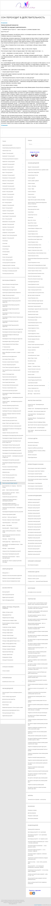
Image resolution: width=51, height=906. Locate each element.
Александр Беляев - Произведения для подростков (36, 414)
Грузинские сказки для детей (34, 521)
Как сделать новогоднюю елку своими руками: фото (37, 781)
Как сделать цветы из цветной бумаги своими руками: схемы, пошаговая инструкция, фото (37, 603)
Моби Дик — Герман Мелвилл (8, 548)
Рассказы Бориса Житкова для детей (10, 385)
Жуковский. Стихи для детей (8, 156)
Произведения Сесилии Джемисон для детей (12, 453)
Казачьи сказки (31, 374)
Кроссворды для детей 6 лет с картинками (37, 832)
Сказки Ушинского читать (33, 255)
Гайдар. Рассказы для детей (8, 295)
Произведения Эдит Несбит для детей (10, 341)
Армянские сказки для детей (34, 529)
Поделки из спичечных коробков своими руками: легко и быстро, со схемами (38, 709)
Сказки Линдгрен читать (33, 242)
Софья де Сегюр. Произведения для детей (11, 551)
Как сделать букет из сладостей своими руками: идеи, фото (38, 640)
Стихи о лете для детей (7, 257)
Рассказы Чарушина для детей (9, 364)
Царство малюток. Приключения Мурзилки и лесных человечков (37, 203)
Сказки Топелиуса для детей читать (35, 303)
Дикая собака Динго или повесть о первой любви (11, 353)
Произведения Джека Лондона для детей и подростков (11, 301)
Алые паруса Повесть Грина (8, 359)
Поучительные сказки (32, 319)
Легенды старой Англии (7, 654)
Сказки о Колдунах (32, 197)
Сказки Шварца (31, 341)
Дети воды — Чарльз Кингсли (34, 393)
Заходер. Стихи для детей (7, 183)
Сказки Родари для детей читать (35, 380)
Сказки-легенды (31, 183)
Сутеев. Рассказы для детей (8, 477)
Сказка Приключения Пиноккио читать (36, 273)
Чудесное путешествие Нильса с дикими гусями (38, 169)
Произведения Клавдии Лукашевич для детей (12, 438)
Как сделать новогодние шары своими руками (37, 777)
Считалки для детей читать (8, 273)
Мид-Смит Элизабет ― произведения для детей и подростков (12, 456)
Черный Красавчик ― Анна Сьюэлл (9, 522)
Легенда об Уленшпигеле (7, 660)
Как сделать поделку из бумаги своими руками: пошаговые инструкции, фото (38, 644)
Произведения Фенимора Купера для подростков (10, 321)
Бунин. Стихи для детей (7, 208)
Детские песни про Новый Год (8, 699)
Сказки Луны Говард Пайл (33, 172)
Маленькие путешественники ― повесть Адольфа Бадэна (11, 557)
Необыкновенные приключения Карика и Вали (38, 268)
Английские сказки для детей (34, 499)
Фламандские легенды (7, 657)
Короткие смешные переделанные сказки (11, 581)
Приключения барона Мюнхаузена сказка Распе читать (38, 259)
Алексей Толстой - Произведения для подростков (36, 405)
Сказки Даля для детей (33, 225)
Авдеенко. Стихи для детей (8, 238)
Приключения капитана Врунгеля (9, 376)
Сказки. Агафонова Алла (33, 388)
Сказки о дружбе (31, 177)
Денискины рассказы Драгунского (9, 356)
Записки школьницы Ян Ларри (8, 469)
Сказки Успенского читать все (34, 369)
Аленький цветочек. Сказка (33, 355)
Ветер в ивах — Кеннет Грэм (34, 390)
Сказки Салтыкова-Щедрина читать (35, 236)
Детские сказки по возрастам (34, 295)
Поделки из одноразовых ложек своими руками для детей (38, 754)
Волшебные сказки (32, 360)
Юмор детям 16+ (6, 572)
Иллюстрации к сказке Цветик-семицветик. (37, 468)
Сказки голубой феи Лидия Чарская (35, 300)
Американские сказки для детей (35, 535)
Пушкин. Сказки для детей (33, 167)
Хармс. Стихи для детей (7, 229)
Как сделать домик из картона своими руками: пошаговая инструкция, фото (37, 620)
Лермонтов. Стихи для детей (8, 161)
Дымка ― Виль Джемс (7, 525)
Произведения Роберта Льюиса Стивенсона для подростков (12, 317)
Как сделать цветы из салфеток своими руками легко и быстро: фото (38, 636)
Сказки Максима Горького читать (35, 322)
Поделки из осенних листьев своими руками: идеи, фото (37, 732)
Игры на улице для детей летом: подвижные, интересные (37, 883)
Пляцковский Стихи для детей (8, 188)
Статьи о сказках (6, 670)
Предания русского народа (8, 617)
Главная (4, 141)
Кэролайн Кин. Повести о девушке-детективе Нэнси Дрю (12, 561)
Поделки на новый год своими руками (36, 784)
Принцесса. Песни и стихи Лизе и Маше (10, 268)
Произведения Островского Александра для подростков (11, 429)
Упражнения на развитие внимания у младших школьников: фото (38, 858)
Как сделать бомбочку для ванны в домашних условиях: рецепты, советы (37, 739)
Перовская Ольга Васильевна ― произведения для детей (12, 508)
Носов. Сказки (31, 352)
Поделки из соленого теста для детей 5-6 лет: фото (37, 689)
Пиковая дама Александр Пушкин (9, 289)
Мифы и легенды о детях (7, 612)
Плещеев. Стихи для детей (8, 213)
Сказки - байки (31, 188)
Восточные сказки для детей (34, 505)
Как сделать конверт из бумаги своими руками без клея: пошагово (37, 664)
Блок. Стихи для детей (7, 218)
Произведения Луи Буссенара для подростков (12, 331)
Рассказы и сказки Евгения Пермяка (10, 466)
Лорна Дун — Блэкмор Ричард (8, 538)
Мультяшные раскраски (33, 818)
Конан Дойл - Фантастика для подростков (37, 411)
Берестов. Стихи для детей (8, 180)
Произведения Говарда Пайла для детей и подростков (11, 394)
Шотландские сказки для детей (34, 532)
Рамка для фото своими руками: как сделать (37, 735)
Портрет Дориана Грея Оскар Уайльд (10, 344)
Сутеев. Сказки (31, 363)
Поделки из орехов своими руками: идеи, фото (38, 760)
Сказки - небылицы (32, 186)
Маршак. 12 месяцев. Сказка (34, 366)
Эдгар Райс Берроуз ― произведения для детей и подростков (12, 398)
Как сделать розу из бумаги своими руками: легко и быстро (37, 716)
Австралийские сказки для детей (35, 543)
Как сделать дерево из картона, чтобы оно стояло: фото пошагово (37, 616)
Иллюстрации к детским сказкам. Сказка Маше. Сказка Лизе (38, 480)
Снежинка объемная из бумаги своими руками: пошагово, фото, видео (38, 743)
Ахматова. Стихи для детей (8, 227)
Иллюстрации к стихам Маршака (35, 483)
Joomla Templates (37, 904)
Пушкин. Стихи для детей (7, 153)
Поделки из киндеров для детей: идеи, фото (37, 746)
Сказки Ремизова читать (33, 298)
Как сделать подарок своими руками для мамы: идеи (38, 724)
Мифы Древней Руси (6, 614)
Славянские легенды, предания (9, 627)
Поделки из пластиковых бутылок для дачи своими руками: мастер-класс (37, 693)
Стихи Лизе (4, 243)
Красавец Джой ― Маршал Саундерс (10, 528)
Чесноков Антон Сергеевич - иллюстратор (37, 799)
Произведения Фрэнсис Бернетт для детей (11, 447)
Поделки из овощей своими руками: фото (36, 757)
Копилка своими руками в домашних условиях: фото (38, 685)
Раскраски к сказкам (32, 810)
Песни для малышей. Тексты (8, 712)
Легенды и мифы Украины (7, 629)
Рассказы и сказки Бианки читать (9, 387)
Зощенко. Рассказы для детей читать (10, 432)
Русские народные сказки (33, 371)
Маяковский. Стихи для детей (8, 221)
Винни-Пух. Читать (32, 220)
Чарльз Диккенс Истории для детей (9, 379)
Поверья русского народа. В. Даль (9, 620)
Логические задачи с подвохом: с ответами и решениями (37, 854)
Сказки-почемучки (32, 191)
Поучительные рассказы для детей (9, 390)
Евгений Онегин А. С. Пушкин (8, 287)
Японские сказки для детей (33, 510)
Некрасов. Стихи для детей (8, 205)
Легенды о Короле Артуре (7, 635)
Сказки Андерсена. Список (33, 333)
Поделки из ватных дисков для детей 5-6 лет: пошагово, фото (37, 648)
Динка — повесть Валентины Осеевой (10, 490)
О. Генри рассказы (6, 346)
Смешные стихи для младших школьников (11, 578)
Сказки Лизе (30, 217)
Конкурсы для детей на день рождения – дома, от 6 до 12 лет (38, 874)
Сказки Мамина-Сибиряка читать (35, 228)
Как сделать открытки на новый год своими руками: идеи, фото (37, 788)
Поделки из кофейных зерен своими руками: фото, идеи (37, 660)
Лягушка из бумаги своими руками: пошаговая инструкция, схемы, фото (37, 668)
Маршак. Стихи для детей (7, 167)
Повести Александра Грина (8, 374)
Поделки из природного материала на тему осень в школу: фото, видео (37, 728)
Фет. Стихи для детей (6, 202)
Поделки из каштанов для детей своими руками (38, 771)
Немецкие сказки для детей (34, 507)
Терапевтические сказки (33, 314)
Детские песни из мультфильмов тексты (10, 710)
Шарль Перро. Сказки (32, 358)
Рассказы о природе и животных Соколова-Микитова (11, 414)
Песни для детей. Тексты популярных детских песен (12, 693)
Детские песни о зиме (7, 702)
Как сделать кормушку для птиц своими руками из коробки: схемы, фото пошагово (38, 607)
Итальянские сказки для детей (34, 524)
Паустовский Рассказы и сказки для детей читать (11, 371)
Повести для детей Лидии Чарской (9, 483)
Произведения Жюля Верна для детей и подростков (10, 305)
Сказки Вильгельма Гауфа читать (35, 239)
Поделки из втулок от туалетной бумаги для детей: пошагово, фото (37, 672)
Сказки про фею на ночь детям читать (36, 292)
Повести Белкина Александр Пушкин (10, 284)
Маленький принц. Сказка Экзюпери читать (37, 253)
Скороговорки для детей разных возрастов (11, 147)
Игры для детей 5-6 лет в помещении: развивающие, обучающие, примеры (36, 866)
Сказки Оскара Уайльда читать (34, 247)
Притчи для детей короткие (8, 594)
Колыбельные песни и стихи (8, 681)
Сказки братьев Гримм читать (34, 336)
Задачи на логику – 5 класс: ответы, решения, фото (37, 862)
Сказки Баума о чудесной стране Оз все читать (38, 309)
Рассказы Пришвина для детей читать (10, 405)
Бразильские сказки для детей (34, 546)
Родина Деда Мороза (32, 457)
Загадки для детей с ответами (8, 265)
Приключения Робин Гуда (7, 651)
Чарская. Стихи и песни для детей (9, 235)
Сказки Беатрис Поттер (33, 175)
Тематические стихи (6, 150)
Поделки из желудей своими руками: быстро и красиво (37, 750)
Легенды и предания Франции (8, 649)
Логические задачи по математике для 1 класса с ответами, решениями (38, 842)
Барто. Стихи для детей (7, 172)
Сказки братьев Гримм (32, 382)
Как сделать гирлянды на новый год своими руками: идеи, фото (37, 774)
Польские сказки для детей (33, 548)
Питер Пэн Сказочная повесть (34, 276)
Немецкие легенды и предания (9, 646)
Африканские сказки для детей (34, 551)
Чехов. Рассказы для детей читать (9, 417)
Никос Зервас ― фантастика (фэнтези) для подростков (37, 431)
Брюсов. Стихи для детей (7, 199)
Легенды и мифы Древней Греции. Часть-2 (11, 640)
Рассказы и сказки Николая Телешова (10, 361)
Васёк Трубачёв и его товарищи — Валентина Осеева (12, 486)
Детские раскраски (32, 813)
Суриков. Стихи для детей (7, 210)
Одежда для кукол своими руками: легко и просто (37, 697)
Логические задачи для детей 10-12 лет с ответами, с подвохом (36, 850)
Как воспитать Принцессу (33, 442)
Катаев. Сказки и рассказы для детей (36, 344)
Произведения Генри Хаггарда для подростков (12, 338)
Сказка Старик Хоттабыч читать (35, 270)
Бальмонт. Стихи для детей (8, 194)
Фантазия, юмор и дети (33, 445)
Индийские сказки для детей (34, 537)
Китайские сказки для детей (34, 513)
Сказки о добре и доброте (33, 180)
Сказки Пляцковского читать (34, 262)
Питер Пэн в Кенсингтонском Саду (35, 278)
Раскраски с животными (33, 815)
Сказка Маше (31, 212)
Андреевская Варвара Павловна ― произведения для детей (9, 500)
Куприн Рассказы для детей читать (9, 420)
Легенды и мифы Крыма (7, 632)
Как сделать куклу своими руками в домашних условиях (37, 763)
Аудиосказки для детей (7, 145)
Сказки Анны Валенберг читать (34, 244)
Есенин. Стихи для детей (7, 191)
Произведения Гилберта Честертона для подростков (11, 313)
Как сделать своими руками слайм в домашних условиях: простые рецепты (38, 611)
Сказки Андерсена (32, 330)
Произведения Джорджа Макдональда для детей (11, 463)
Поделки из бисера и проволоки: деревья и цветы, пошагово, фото (37, 656)
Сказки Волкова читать (33, 231)
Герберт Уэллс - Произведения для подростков (38, 408)
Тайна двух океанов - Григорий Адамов (36, 427)
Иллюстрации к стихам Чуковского (35, 486)
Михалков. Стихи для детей (8, 169)
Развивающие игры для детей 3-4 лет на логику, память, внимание (38, 870)
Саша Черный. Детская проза (8, 382)
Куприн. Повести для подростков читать (10, 423)
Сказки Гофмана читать (33, 233)
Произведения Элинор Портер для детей (11, 445)
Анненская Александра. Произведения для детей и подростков (11, 441)
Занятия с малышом (32, 454)
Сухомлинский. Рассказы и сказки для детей (11, 425)
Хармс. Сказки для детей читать (35, 289)
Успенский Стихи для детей (8, 186)
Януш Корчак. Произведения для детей (10, 553)
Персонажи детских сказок (33, 209)
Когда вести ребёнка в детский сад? (35, 447)
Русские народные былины (33, 339)
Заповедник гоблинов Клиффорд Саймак (36, 422)
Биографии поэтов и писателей (34, 592)
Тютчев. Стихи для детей (7, 197)
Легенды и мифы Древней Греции (9, 638)
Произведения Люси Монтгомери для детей (11, 450)
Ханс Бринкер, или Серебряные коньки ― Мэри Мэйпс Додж (12, 545)
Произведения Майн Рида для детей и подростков (10, 326)
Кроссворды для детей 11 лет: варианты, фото (38, 838)
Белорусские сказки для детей (34, 526)
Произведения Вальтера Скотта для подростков (12, 329)
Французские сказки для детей (34, 518)
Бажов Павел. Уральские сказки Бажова (36, 385)
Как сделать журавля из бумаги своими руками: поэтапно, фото (38, 632)
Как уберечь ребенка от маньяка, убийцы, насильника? (37, 451)
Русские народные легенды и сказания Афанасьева (10, 624)
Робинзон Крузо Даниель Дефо (9, 514)
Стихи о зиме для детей (7, 259)
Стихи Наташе (5, 248)
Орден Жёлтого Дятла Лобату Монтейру (36, 199)
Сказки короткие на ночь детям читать (36, 287)
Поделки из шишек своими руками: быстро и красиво (37, 701)
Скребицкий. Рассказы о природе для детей (11, 410)
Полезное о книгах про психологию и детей (37, 575)
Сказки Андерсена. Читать (33, 328)
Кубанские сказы (6, 472)
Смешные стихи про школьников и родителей (12, 575)
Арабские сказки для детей (33, 502)
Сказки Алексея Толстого (33, 325)
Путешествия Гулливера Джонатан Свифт (37, 265)
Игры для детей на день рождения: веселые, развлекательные (37, 879)
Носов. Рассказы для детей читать (9, 475)
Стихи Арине (5, 254)
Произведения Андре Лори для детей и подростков (10, 309)
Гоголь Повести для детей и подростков (10, 367)
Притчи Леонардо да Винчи (8, 600)
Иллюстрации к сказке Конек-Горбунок (36, 471)
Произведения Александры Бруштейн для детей (12, 435)
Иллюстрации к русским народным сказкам (37, 476)
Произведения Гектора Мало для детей (10, 460)
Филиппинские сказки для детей (35, 540)
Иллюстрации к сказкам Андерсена (35, 488)
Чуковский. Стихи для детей (8, 164)
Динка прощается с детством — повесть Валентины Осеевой (10, 493)
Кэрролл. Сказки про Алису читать (35, 250)
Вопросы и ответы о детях (33, 578)
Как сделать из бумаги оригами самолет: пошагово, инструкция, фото (36, 628)
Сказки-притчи (31, 194)
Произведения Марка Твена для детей (10, 298)
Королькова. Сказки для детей (34, 306)
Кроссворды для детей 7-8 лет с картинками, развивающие (37, 835)
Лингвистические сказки (33, 311)
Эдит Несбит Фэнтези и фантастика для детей (38, 424)
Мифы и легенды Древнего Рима (9, 643)
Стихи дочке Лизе (6, 246)
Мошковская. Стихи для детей (8, 177)
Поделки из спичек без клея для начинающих (37, 712)
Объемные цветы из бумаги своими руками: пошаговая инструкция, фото (37, 652)
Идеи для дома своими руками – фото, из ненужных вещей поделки (36, 624)
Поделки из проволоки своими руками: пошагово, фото (36, 767)
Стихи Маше (5, 240)
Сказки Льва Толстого (32, 214)
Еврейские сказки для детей (34, 554)
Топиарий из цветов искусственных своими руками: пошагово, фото (37, 677)
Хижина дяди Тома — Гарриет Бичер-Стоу (11, 541)
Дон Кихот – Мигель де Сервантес (9, 517)
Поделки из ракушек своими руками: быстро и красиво (37, 720)
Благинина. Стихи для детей (8, 175)
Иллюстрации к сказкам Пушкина (35, 473)
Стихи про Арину (6, 251)
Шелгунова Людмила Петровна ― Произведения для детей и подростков (10, 504)
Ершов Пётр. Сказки (32, 223)
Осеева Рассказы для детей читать (9, 496)
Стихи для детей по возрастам (8, 262)
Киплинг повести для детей (8, 349)
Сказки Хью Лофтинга (32, 206)
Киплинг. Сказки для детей (33, 347)
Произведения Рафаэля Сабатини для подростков (10, 335)
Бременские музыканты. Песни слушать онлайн (12, 707)
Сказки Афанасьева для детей (34, 377)
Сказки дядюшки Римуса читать (34, 317)
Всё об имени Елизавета (33, 565)
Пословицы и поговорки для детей (9, 270)
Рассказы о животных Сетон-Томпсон (10, 408)
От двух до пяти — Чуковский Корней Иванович (38, 581)
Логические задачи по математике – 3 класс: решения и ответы (37, 846)
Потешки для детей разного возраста (10, 158)
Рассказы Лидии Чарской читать (9, 480)
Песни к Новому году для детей (9, 696)
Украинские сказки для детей (34, 515)
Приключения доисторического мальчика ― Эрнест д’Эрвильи (11, 535)
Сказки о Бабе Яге (32, 349)
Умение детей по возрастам (34, 829)
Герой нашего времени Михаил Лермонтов (11, 292)
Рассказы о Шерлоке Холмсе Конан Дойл (11, 519)
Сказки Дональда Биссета (33, 281)
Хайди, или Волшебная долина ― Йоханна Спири (11, 531)
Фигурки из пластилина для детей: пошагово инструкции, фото (37, 681)
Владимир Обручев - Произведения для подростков (36, 418)
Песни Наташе (5, 704)
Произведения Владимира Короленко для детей (12, 511)
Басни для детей (5, 591)
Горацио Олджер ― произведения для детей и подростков (12, 402)
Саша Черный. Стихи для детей (9, 216)
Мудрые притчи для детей (7, 597)
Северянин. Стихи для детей (8, 232)
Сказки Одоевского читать (33, 284)
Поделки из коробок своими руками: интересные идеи (38, 705)
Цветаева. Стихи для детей (8, 224)
